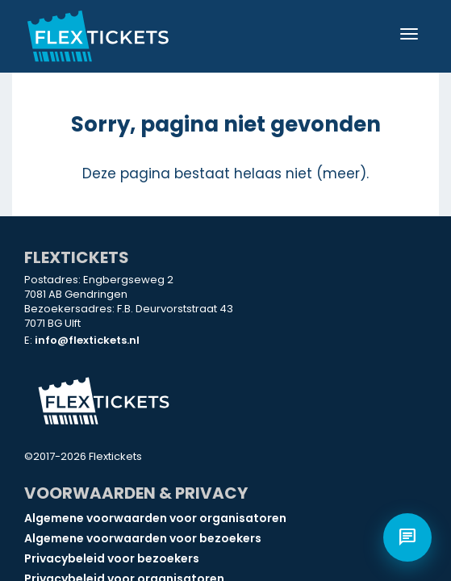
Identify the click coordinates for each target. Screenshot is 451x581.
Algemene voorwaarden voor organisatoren (155, 518)
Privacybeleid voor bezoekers (111, 558)
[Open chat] (407, 537)
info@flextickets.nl (87, 340)
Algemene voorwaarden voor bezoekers (142, 538)
